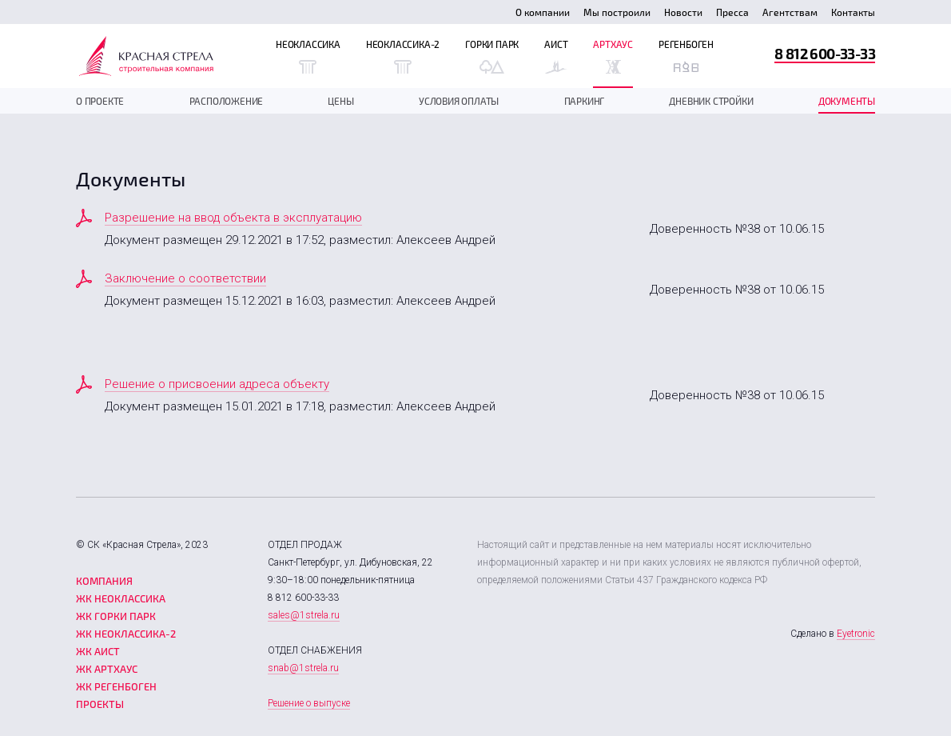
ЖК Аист (98, 651)
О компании (542, 12)
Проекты (100, 704)
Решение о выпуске (309, 703)
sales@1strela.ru (304, 615)
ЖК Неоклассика (120, 598)
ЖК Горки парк (116, 616)
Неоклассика (308, 56)
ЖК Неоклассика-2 (126, 633)
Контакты (853, 12)
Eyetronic (856, 633)
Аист (555, 56)
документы (846, 100)
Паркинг (584, 100)
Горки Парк (492, 56)
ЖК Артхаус (106, 668)
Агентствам (790, 12)
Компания (104, 580)
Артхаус (613, 56)
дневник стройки (711, 100)
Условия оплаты (459, 100)
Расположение (226, 100)
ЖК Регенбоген (116, 686)
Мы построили (617, 12)
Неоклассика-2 (403, 56)
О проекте (100, 100)
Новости (683, 12)
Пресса (732, 12)
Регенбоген (686, 56)
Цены (340, 100)
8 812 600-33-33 (824, 53)
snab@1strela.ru (303, 668)
